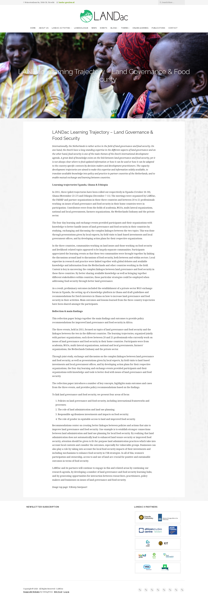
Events (103, 28)
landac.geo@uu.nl (66, 2)
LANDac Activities (61, 28)
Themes (124, 28)
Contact (173, 28)
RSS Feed (58, 592)
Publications (158, 28)
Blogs (114, 28)
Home (33, 28)
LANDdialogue (81, 28)
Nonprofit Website (31, 592)
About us (44, 28)
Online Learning (140, 28)
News (94, 28)
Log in (66, 592)
